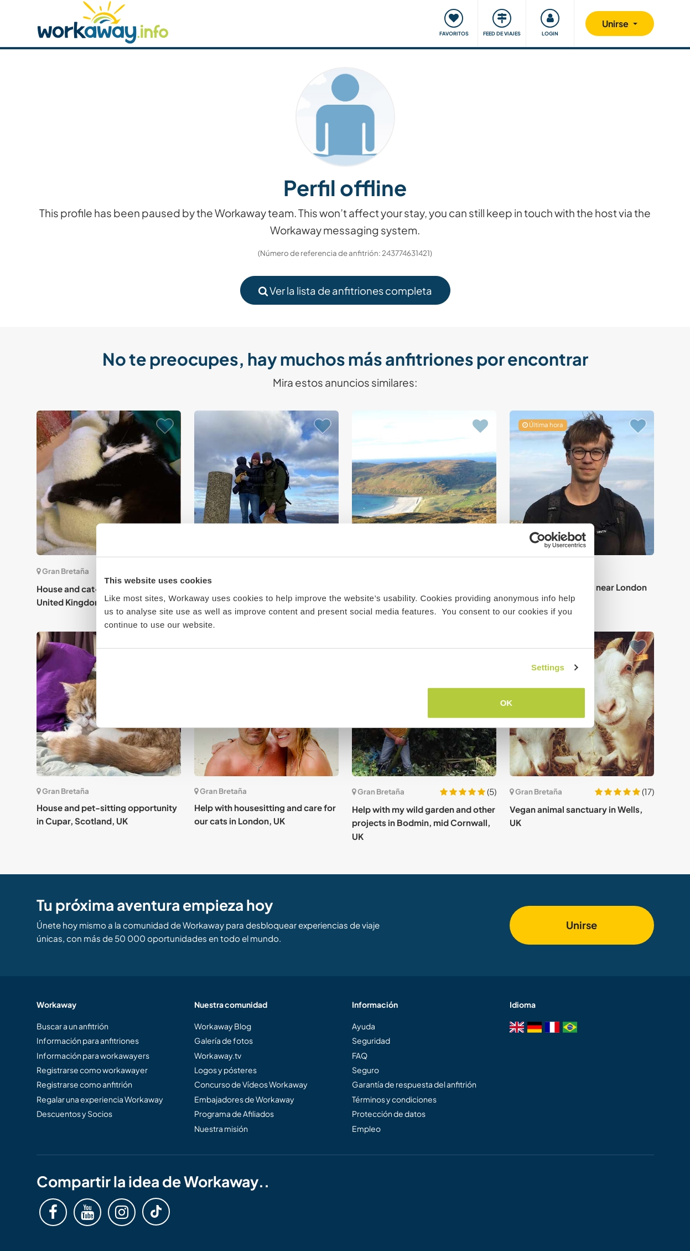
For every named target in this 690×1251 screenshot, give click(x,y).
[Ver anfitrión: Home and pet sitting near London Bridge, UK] (582, 483)
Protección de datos (389, 1114)
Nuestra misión (221, 1129)
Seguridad (371, 1040)
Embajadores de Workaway (244, 1099)
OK (506, 702)
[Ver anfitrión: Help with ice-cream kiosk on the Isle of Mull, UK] (424, 483)
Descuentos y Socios (74, 1114)
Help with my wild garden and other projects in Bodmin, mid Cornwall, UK (423, 823)
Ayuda (363, 1026)
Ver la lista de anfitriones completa (345, 290)
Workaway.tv (217, 1055)
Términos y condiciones (394, 1099)
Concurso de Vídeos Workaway (251, 1084)
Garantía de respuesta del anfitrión (414, 1084)
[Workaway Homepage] (103, 21)
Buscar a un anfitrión (72, 1026)
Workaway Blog (222, 1026)
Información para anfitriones (88, 1040)
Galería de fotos (223, 1040)
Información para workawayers (93, 1055)
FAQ (359, 1055)
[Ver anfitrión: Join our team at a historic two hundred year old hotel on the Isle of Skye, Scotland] (266, 483)
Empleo (366, 1129)
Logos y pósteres (225, 1070)
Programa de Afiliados (234, 1114)
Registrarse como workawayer (92, 1070)
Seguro (365, 1070)
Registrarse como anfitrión (84, 1084)
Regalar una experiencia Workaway (100, 1099)
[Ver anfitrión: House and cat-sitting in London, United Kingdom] (109, 483)
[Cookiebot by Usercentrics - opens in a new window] (537, 540)
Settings (547, 667)
